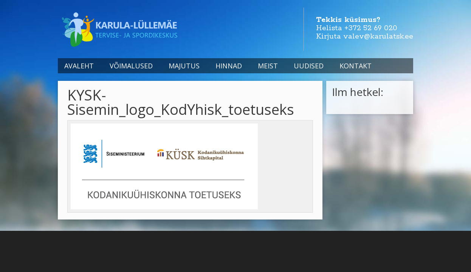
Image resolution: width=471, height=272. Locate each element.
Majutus (184, 65)
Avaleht (79, 65)
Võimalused (131, 65)
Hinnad (228, 65)
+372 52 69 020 (370, 28)
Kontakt (355, 65)
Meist (268, 65)
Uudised (309, 65)
